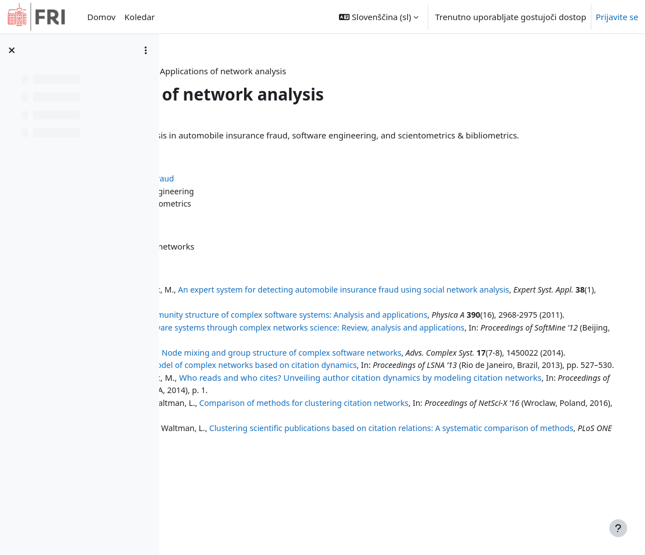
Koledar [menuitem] (140, 16)
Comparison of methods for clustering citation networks (455, 453)
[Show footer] (618, 528)
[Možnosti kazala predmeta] (146, 50)
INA (287, 70)
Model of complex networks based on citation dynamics (404, 403)
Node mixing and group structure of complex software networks (433, 377)
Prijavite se (617, 16)
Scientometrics (256, 216)
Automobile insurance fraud (274, 191)
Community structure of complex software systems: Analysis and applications (435, 327)
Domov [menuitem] (101, 16)
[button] (379, 17)
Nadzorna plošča (236, 70)
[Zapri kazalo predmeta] (12, 50)
